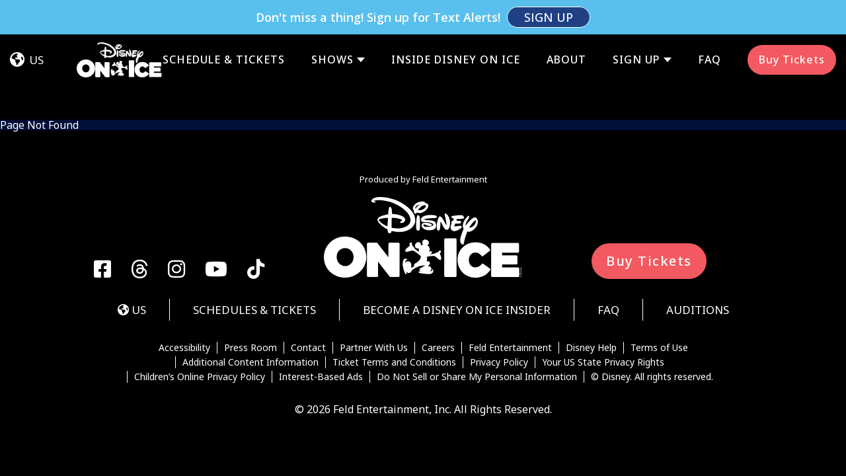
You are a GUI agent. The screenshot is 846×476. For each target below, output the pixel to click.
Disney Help (591, 279)
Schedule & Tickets (224, 25)
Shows (332, 25)
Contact (308, 279)
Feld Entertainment (510, 279)
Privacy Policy (499, 293)
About (566, 25)
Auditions (697, 241)
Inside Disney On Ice (455, 25)
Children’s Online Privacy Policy (199, 308)
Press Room (250, 279)
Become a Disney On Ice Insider (457, 241)
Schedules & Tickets (254, 241)
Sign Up (636, 25)
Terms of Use (659, 279)
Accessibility (184, 279)
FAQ (709, 25)
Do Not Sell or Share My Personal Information (477, 308)
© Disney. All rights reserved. (652, 308)
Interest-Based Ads (321, 308)
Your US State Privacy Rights (603, 293)
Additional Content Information (250, 293)
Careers (438, 279)
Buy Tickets (792, 25)
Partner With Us (374, 279)
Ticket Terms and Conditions (394, 293)
